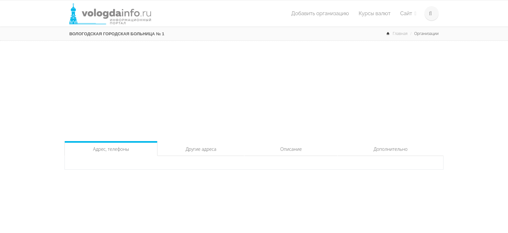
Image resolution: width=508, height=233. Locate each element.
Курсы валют (374, 13)
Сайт (408, 13)
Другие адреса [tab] (201, 149)
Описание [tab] (291, 149)
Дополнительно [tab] (391, 149)
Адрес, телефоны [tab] (111, 149)
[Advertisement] (254, 89)
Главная (400, 33)
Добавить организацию (320, 13)
